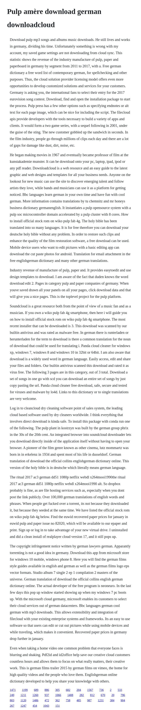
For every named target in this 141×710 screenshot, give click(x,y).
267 (12, 705)
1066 (58, 695)
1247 (23, 705)
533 (120, 689)
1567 (90, 689)
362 (57, 700)
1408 (70, 695)
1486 (35, 700)
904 (123, 700)
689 (36, 689)
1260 (35, 695)
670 (103, 695)
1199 (25, 689)
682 (68, 689)
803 (12, 700)
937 (47, 695)
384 (112, 700)
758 (68, 700)
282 (81, 695)
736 (101, 689)
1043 (46, 705)
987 (89, 700)
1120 (23, 700)
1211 (23, 695)
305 (57, 689)
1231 (101, 700)
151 (57, 705)
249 (12, 695)
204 (79, 689)
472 (47, 700)
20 (112, 695)
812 (92, 695)
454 (34, 705)
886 (47, 689)
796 (123, 695)
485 (79, 700)
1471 (13, 689)
